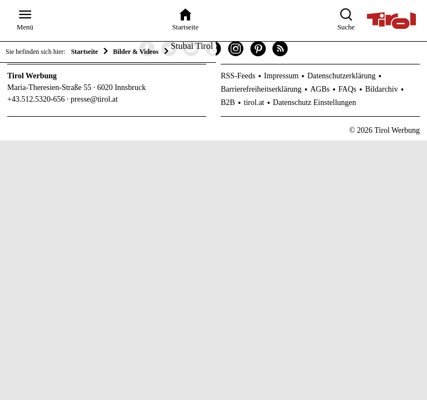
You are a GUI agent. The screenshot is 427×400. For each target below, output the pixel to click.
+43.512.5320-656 (36, 99)
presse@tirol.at (94, 99)
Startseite (84, 52)
